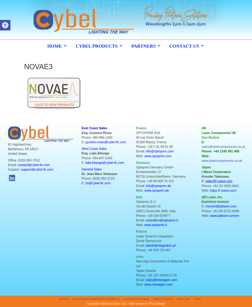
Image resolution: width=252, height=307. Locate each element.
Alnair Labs (183, 298)
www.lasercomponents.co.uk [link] (222, 160)
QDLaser (64, 298)
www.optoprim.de (156, 190)
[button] (12, 178)
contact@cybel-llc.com (34, 165)
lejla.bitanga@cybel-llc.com (104, 162)
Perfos (197, 298)
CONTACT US (187, 46)
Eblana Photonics (163, 298)
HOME (57, 46)
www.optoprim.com (157, 156)
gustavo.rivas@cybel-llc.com (105, 142)
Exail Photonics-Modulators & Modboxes (96, 298)
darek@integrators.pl (161, 245)
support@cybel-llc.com (37, 169)
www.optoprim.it (155, 225)
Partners (146, 46)
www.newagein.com (158, 284)
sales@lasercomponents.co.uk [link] (223, 146)
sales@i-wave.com (219, 181)
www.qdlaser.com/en (224, 215)
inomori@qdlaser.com (221, 206)
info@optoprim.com (160, 151)
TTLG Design (156, 303)
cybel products (99, 46)
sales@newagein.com (161, 280)
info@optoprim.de (158, 186)
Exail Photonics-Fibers (136, 298)
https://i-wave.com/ (223, 190)
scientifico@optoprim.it (162, 220)
